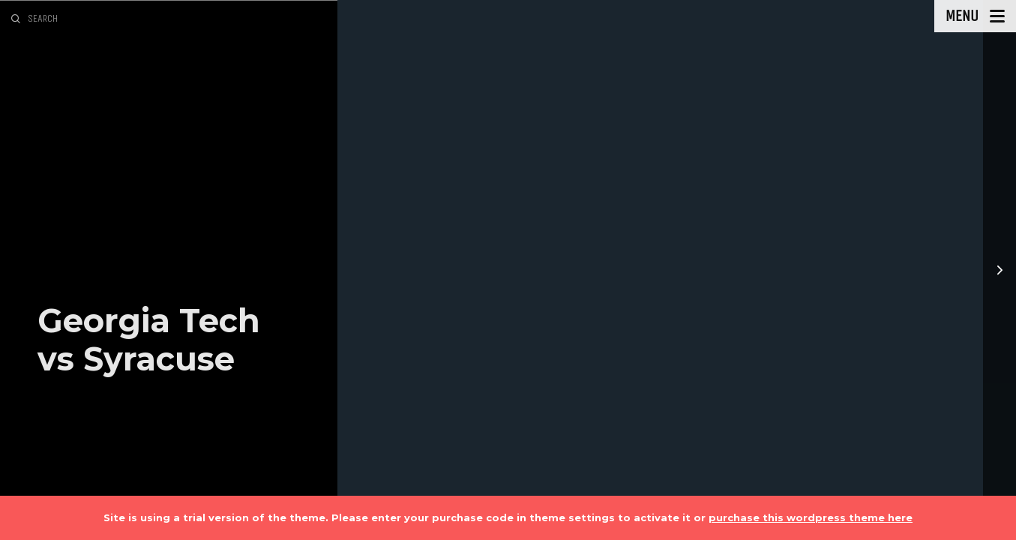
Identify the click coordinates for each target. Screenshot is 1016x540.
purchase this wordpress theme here (811, 518)
